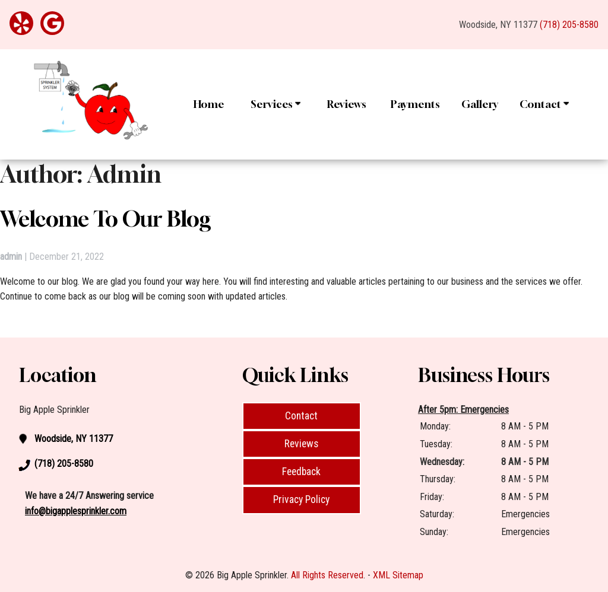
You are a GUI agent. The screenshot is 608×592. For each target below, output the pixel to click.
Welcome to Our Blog (105, 218)
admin (11, 256)
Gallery (479, 104)
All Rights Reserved (327, 575)
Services (275, 104)
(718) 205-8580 (569, 24)
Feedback (301, 472)
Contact (544, 104)
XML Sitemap (398, 575)
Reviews (346, 104)
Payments (415, 104)
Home (209, 104)
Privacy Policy (301, 499)
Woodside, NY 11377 (498, 24)
